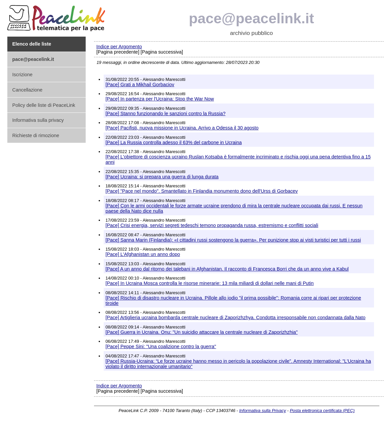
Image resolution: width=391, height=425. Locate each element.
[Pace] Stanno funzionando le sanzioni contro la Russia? (165, 113)
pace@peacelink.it (251, 18)
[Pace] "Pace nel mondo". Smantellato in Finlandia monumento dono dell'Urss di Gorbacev (201, 191)
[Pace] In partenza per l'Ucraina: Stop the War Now (159, 99)
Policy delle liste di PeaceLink (43, 105)
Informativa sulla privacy (38, 120)
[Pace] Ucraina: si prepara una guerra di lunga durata (161, 176)
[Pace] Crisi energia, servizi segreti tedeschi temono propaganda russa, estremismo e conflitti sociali (211, 225)
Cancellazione (27, 90)
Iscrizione (22, 74)
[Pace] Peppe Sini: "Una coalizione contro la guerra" (160, 346)
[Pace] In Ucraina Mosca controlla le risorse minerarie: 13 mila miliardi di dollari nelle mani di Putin (209, 283)
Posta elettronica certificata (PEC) (322, 410)
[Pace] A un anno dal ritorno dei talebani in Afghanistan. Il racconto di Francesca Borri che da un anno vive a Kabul (227, 269)
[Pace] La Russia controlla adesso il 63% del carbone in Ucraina (173, 142)
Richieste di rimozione (35, 135)
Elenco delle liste (31, 44)
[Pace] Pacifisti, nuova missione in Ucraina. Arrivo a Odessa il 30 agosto (181, 127)
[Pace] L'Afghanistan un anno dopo (142, 254)
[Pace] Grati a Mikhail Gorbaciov (139, 84)
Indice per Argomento (119, 46)
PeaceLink (57, 16)
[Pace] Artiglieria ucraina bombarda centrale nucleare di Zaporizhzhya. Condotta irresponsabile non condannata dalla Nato (235, 317)
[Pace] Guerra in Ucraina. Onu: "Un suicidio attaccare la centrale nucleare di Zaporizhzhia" (201, 332)
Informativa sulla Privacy (262, 410)
